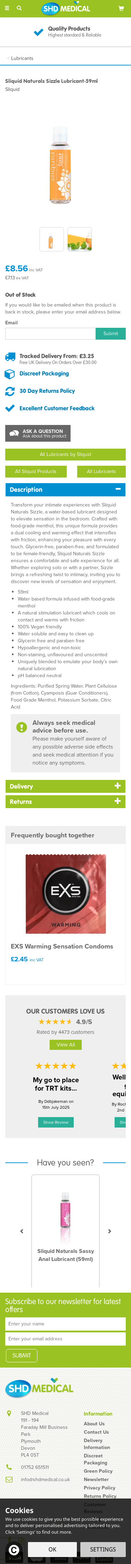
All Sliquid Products (36, 471)
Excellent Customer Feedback (57, 408)
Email (11, 322)
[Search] (19, 8)
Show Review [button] (55, 1122)
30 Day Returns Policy (47, 390)
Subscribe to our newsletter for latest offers (63, 1306)
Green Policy (98, 1471)
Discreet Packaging (44, 373)
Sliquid (12, 89)
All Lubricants (101, 471)
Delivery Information (97, 1444)
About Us (94, 1423)
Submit (110, 333)
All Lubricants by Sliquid (65, 454)
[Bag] (121, 8)
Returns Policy (100, 1496)
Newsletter (96, 1479)
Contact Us (96, 1431)
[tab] (65, 489)
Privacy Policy (99, 1487)
